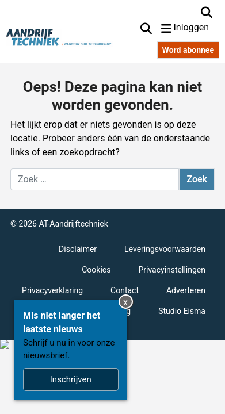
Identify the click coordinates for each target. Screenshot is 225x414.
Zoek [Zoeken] (196, 179)
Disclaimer (78, 249)
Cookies (96, 269)
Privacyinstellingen (171, 269)
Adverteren (185, 290)
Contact (124, 290)
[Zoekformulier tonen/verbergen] (206, 13)
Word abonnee (188, 50)
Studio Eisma (181, 311)
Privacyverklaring (52, 290)
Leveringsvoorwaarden (164, 249)
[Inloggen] (197, 29)
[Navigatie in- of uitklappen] (166, 29)
